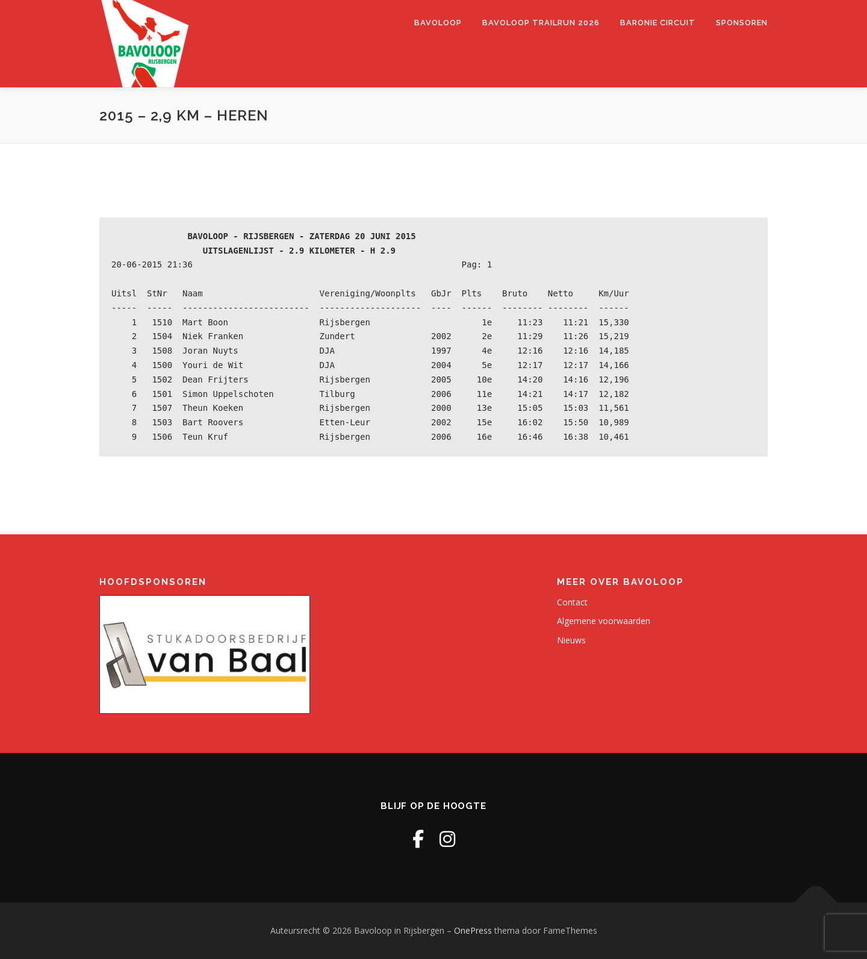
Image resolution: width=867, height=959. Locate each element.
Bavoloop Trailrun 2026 (541, 22)
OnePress (473, 930)
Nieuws (571, 640)
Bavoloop (438, 22)
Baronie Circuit (657, 22)
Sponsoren (742, 22)
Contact (572, 602)
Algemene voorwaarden (603, 620)
